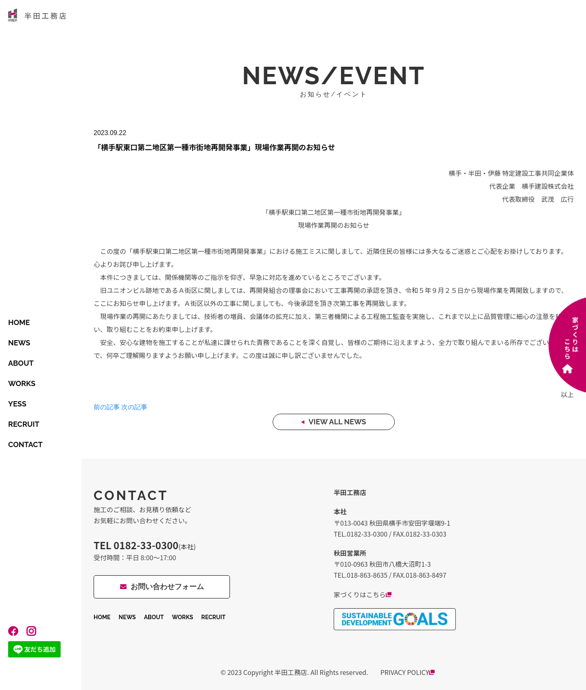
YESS (17, 404)
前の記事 (107, 407)
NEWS (19, 342)
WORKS (21, 383)
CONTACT (25, 444)
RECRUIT (23, 424)
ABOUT (21, 363)
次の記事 (134, 407)
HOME (19, 322)
